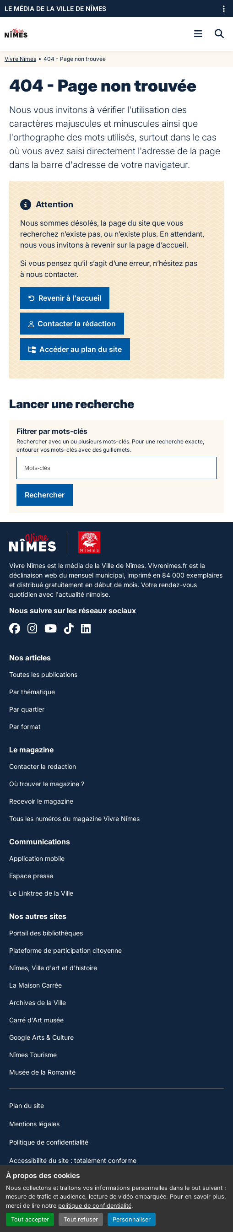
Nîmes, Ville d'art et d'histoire (53, 968)
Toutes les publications (43, 674)
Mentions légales (34, 1124)
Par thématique (32, 692)
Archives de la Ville (37, 1002)
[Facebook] (14, 629)
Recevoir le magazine (41, 801)
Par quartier (26, 709)
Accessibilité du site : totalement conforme (72, 1160)
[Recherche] (219, 34)
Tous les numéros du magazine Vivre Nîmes (74, 818)
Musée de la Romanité (42, 1072)
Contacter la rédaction (42, 766)
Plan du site (26, 1105)
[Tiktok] (69, 629)
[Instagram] (32, 629)
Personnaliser (132, 1219)
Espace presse (31, 876)
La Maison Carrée (35, 985)
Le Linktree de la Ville (41, 893)
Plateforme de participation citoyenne (65, 950)
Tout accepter (30, 1219)
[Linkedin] (86, 629)
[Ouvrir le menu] (198, 34)
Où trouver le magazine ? (46, 784)
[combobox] (116, 468)
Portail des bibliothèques (46, 933)
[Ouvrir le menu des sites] (223, 8)
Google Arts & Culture (41, 1037)
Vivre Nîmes (20, 58)
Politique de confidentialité (48, 1142)
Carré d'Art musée (36, 1020)
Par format (25, 726)
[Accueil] (16, 33)
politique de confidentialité (94, 1205)
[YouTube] (50, 629)
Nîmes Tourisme (33, 1055)
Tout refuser (81, 1219)
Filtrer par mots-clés (51, 431)
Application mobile (37, 858)
